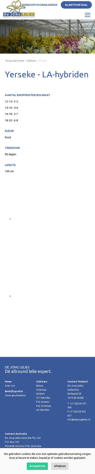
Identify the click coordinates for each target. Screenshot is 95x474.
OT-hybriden (43, 397)
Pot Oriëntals (43, 406)
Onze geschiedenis (15, 395)
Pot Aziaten (42, 402)
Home (8, 381)
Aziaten (40, 393)
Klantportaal (76, 4)
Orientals (41, 389)
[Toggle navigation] (87, 14)
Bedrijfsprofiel (14, 391)
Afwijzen (60, 466)
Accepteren (37, 466)
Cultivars (31, 60)
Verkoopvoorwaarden (39, 5)
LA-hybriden (42, 410)
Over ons (10, 385)
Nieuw (39, 385)
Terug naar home (14, 60)
